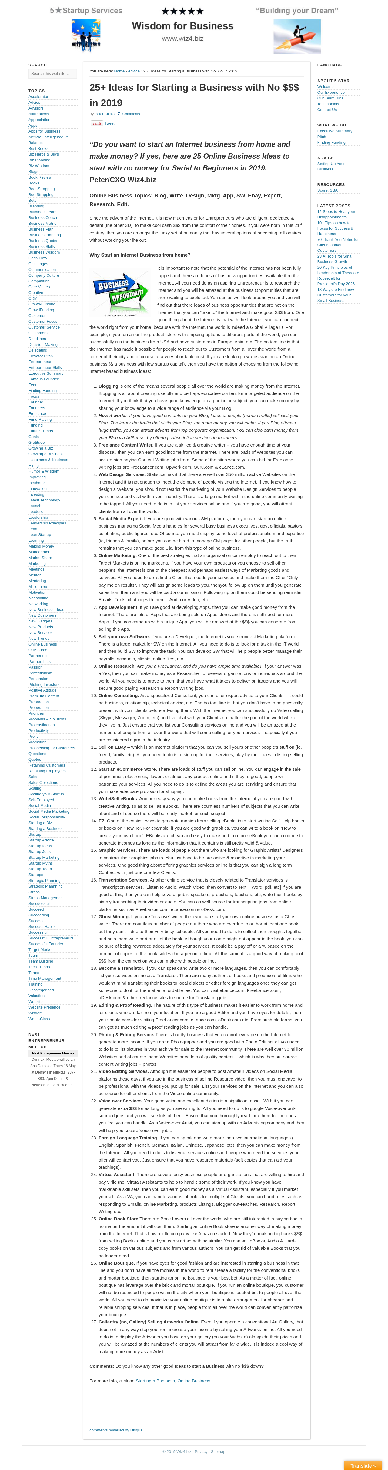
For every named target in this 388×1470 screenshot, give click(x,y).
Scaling (35, 788)
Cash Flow (37, 258)
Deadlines (37, 338)
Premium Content (43, 696)
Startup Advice (41, 840)
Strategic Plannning (45, 886)
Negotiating (38, 598)
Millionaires (38, 586)
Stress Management (46, 897)
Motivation (37, 592)
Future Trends (40, 431)
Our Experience (331, 92)
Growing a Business (46, 454)
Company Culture (43, 275)
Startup (34, 834)
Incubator (36, 482)
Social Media (39, 805)
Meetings (36, 569)
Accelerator (38, 96)
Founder (35, 402)
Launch (35, 506)
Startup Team (40, 869)
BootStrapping (40, 194)
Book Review (40, 177)
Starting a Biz (40, 823)
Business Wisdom (44, 252)
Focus (33, 396)
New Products (40, 627)
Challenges (38, 263)
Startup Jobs (39, 851)
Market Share (40, 557)
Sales (33, 776)
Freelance (37, 413)
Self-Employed (41, 799)
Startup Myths (40, 863)
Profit (33, 736)
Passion (35, 667)
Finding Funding (42, 390)
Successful (38, 932)
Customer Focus (42, 321)
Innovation (37, 488)
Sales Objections (43, 782)
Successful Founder (45, 944)
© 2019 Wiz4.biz (177, 1451)
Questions (37, 753)
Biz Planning (39, 160)
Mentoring (37, 580)
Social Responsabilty (46, 817)
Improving (37, 477)
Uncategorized (41, 990)
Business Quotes (43, 240)
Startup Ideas (40, 846)
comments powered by (115, 1430)
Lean (32, 529)
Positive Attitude (42, 690)
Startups (35, 874)
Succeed (36, 909)
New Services (40, 632)
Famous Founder (43, 379)
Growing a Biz (40, 448)
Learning (36, 540)
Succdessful (39, 903)
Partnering (37, 655)
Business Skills (41, 246)
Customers (38, 333)
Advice (134, 71)
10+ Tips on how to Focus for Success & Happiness (335, 228)
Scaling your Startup (46, 794)
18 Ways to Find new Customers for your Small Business (335, 295)
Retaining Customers (46, 765)
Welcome (325, 86)
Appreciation (39, 119)
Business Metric (42, 223)
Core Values (39, 287)
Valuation (36, 995)
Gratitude (36, 442)
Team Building (40, 961)
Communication (42, 269)
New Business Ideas (46, 609)
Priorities (36, 713)
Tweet (109, 123)
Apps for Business (44, 131)
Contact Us (327, 109)
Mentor (34, 575)
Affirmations (38, 114)
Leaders (35, 511)
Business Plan (40, 229)
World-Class (39, 1019)
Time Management (44, 978)
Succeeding (38, 915)
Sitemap (218, 1451)
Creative (35, 292)
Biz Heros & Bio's (43, 154)
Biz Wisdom (38, 166)
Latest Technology (44, 500)
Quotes (34, 759)
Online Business (193, 1380)
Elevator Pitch (40, 356)
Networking (38, 604)
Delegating (37, 350)
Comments (131, 114)
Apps (33, 125)
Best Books (38, 148)
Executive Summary (46, 373)
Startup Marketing (44, 857)
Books (33, 183)
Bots (32, 200)
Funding (35, 425)
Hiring (33, 465)
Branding (36, 206)
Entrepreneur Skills (45, 367)
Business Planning (44, 235)
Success (35, 921)
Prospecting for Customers (51, 748)
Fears (33, 385)
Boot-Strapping (41, 189)
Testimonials (328, 104)
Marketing (37, 563)
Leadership (38, 517)
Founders (36, 408)
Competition (38, 281)
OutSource (37, 650)
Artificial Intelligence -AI (48, 137)
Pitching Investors (44, 684)
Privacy (201, 1451)
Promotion (37, 742)
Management (40, 552)
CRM (33, 298)
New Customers (42, 615)
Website (35, 1001)
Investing (36, 494)
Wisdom (35, 1013)
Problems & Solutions (47, 719)
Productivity (38, 730)
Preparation (38, 702)
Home (119, 71)
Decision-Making (43, 344)
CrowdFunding (41, 310)
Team (33, 955)
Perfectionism (40, 673)
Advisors (36, 108)
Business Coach (42, 217)
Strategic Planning (44, 880)
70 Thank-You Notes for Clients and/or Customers (338, 245)
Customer (36, 315)
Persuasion (38, 678)
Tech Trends (39, 967)
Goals (33, 436)
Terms (33, 972)
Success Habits (42, 926)
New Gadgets (40, 621)
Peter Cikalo (105, 114)
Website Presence (44, 1007)
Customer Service (44, 327)
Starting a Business (155, 1380)
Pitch (321, 136)
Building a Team (42, 212)
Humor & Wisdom (43, 471)
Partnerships (39, 661)
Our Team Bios (330, 98)
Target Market (40, 949)
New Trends (38, 638)
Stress (34, 892)
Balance (35, 142)
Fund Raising (40, 419)
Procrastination (41, 725)
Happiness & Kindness (48, 459)
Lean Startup (39, 534)
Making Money (41, 546)
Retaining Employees (47, 771)
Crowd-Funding (41, 304)
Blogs (33, 171)
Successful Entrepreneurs (51, 938)
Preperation (38, 707)
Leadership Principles (47, 523)
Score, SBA (327, 190)
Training (35, 984)
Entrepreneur (40, 361)
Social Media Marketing (48, 811)
